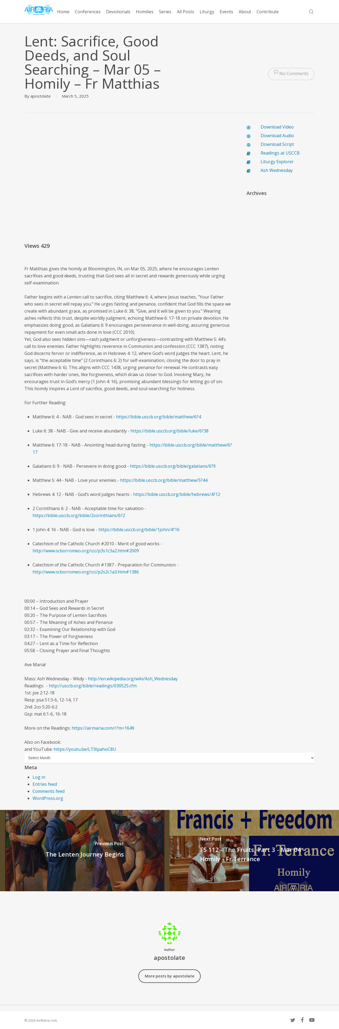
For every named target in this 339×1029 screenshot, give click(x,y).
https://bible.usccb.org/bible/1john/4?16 (139, 530)
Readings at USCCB (280, 153)
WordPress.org (48, 798)
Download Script (277, 144)
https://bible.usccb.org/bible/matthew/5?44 (163, 480)
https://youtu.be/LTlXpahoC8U (85, 749)
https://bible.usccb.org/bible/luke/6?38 (169, 431)
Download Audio (277, 136)
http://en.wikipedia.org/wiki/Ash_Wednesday (133, 679)
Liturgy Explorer (277, 162)
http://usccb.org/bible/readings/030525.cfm (93, 686)
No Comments (291, 74)
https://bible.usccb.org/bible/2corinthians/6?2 (79, 515)
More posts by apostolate (169, 976)
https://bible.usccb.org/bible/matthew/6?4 (158, 417)
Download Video (277, 127)
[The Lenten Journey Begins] (85, 850)
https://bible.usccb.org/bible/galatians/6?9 (173, 466)
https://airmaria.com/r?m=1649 (103, 728)
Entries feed (45, 784)
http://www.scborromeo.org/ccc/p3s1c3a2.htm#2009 (86, 551)
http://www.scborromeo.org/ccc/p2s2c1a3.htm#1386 (86, 572)
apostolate (40, 96)
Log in (39, 777)
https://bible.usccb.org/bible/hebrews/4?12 (176, 494)
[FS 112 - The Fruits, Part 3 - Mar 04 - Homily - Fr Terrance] (254, 850)
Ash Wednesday (277, 170)
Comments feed (49, 791)
